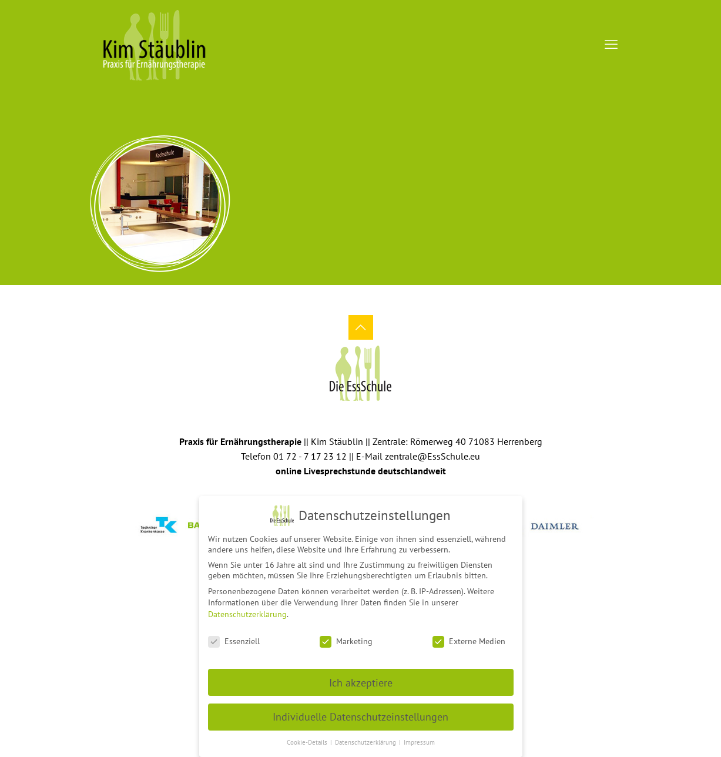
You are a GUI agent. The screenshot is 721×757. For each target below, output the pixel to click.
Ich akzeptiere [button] (361, 678)
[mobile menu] (611, 44)
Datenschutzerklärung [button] (366, 738)
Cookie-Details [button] (308, 738)
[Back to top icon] (360, 327)
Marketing (346, 637)
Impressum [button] (419, 738)
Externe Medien (468, 637)
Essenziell (234, 637)
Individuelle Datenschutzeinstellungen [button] (360, 712)
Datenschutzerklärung (247, 610)
